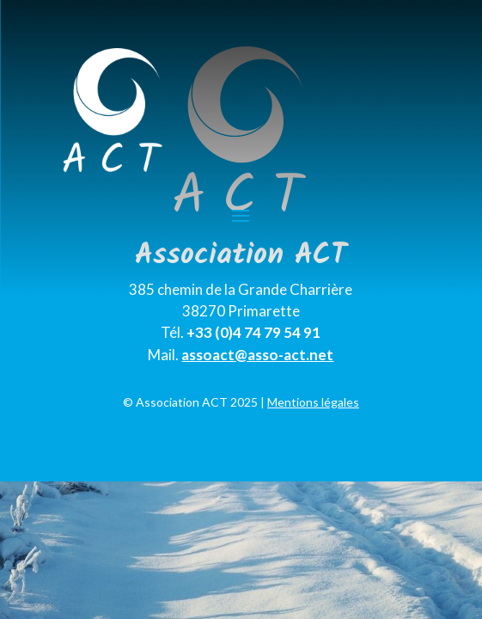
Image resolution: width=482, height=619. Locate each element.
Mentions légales (313, 402)
